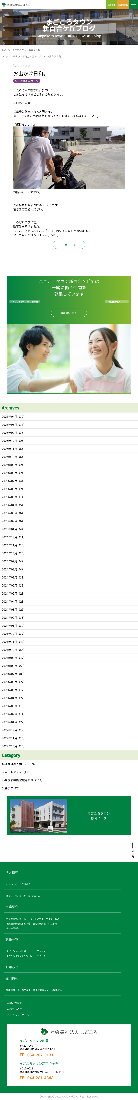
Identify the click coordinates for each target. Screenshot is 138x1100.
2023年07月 (9, 674)
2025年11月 (9, 448)
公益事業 (7, 788)
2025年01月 (9, 529)
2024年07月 (9, 577)
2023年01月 (9, 722)
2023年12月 (9, 633)
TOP (4, 50)
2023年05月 (9, 690)
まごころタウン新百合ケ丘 (26, 50)
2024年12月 (9, 537)
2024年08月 (9, 569)
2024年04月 (9, 601)
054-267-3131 (40, 1054)
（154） (38, 780)
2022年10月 (9, 746)
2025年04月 (9, 505)
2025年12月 (9, 440)
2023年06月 (9, 682)
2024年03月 (9, 609)
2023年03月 (9, 706)
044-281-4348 (40, 1077)
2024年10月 (9, 553)
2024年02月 (9, 617)
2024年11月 (9, 545)
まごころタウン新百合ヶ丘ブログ (23, 56)
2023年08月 (9, 666)
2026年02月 (9, 432)
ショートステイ (12, 772)
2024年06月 (9, 585)
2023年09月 (9, 657)
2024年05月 (9, 593)
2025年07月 (9, 481)
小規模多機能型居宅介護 (17, 780)
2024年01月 (9, 625)
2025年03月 (9, 513)
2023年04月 (9, 698)
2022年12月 (9, 730)
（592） (33, 764)
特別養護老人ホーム (15, 764)
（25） (17, 788)
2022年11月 (9, 738)
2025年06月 (9, 489)
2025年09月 (9, 465)
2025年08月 (9, 473)
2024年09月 (9, 561)
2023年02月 (9, 714)
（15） (26, 772)
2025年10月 (9, 457)
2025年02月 (9, 521)
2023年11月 (9, 641)
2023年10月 (9, 649)
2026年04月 (9, 416)
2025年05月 (9, 497)
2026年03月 (9, 424)
